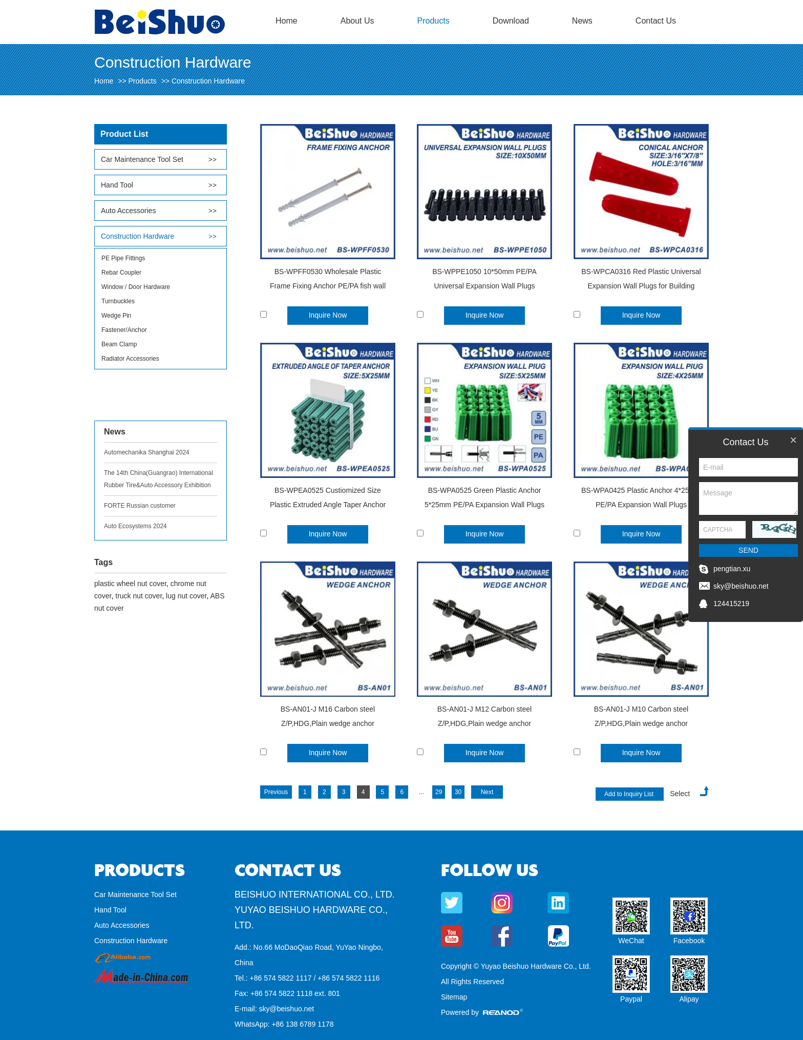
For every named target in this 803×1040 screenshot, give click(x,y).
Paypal (631, 999)
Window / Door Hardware (135, 286)
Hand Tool (117, 185)
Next (487, 792)
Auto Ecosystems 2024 (135, 526)
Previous (276, 792)
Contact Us (656, 20)
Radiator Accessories (130, 358)
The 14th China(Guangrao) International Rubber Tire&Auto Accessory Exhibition (158, 479)
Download (511, 20)
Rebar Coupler (121, 272)
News (582, 20)
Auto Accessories (128, 210)
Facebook (689, 941)
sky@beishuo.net (286, 1009)
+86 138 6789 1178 (302, 1024)
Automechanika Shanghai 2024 (146, 452)
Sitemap (454, 997)
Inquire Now (328, 315)
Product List (124, 134)
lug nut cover (186, 596)
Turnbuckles (118, 301)
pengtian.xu (731, 569)
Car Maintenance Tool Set (142, 159)
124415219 (731, 603)
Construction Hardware (208, 81)
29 (438, 792)
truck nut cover (138, 596)
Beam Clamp (119, 344)
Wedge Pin (116, 315)
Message (748, 498)
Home (287, 20)
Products (433, 20)
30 (458, 792)
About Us (357, 20)
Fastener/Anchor (124, 330)
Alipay (689, 999)
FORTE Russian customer (140, 505)
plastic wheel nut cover (130, 583)
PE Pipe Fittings (123, 258)
